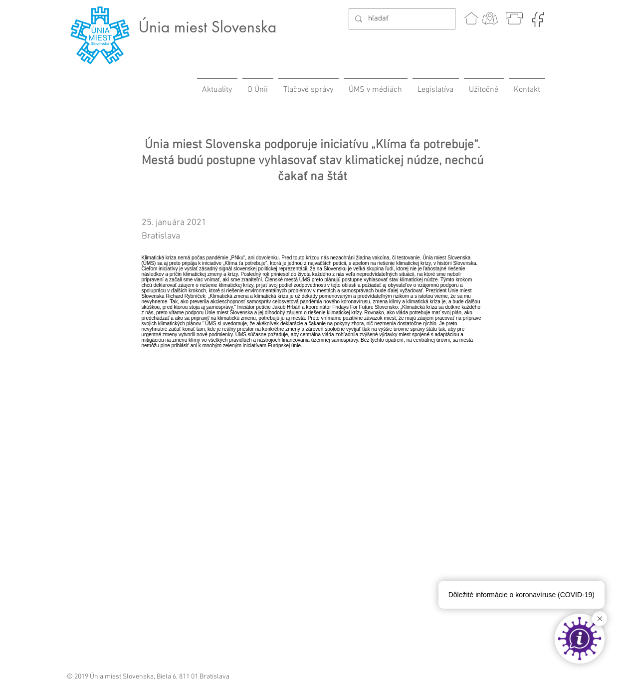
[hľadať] (401, 18)
